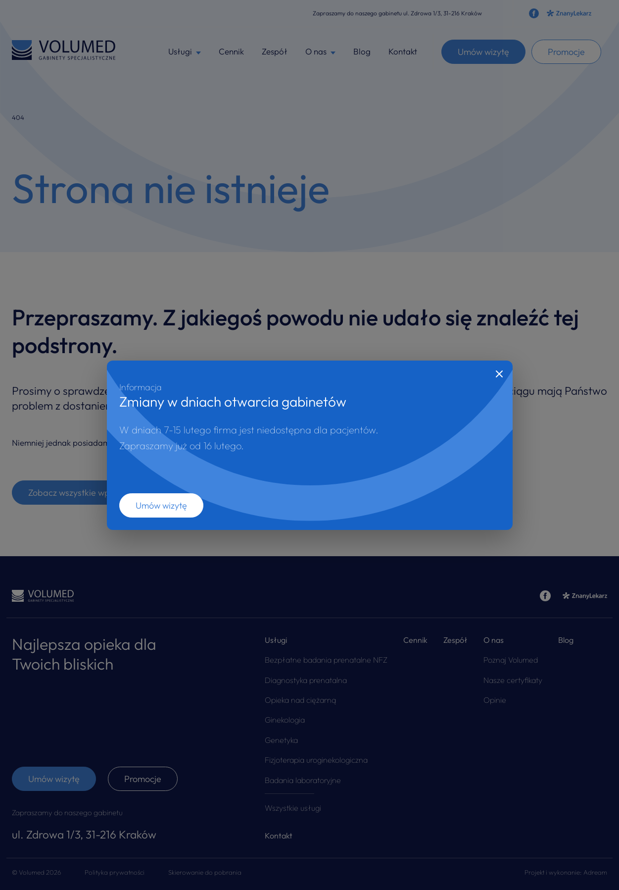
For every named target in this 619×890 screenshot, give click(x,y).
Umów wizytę (161, 505)
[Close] (499, 374)
